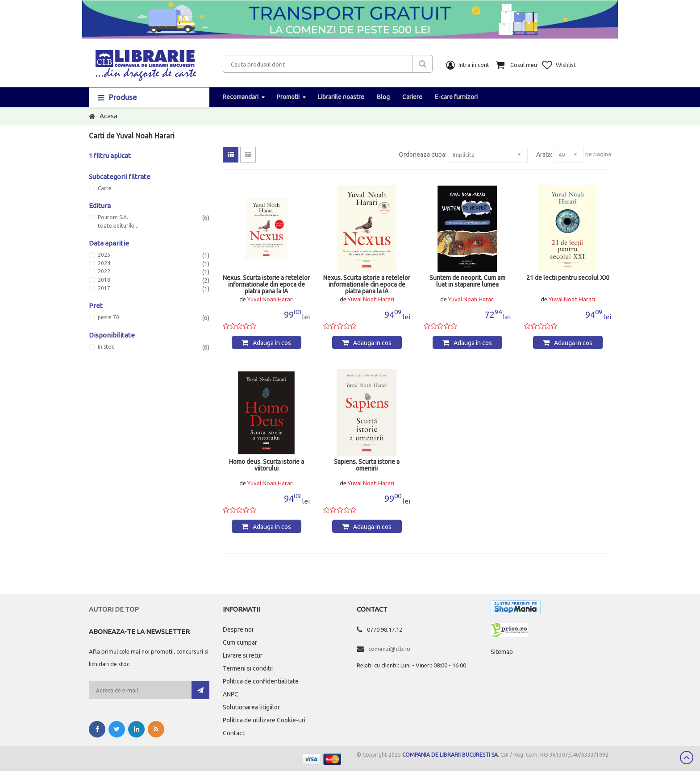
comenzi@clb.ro (389, 649)
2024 (104, 263)
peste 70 (108, 317)
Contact (234, 733)
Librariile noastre (341, 96)
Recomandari (240, 96)
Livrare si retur (242, 655)
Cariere (412, 96)
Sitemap (502, 651)
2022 (104, 271)
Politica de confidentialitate (261, 681)
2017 (104, 288)
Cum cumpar (240, 642)
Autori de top (114, 609)
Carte (105, 188)
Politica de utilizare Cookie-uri (264, 720)
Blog (383, 96)
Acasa (108, 116)
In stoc (106, 347)
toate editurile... (118, 226)
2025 (104, 255)
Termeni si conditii (248, 668)
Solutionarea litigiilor (251, 707)
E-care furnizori (456, 96)
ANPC (230, 694)
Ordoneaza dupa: (422, 154)
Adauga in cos (272, 342)
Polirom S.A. (113, 217)
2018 (104, 280)
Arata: (544, 154)
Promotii (288, 96)
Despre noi (238, 629)
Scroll (686, 757)
